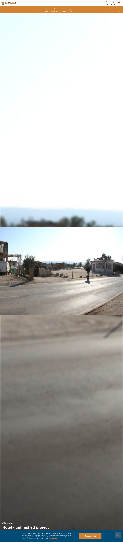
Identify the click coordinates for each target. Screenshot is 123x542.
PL (119, 4)
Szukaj (45, 11)
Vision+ (113, 4)
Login (106, 4)
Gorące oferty (54, 11)
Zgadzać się (90, 536)
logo (8, 3)
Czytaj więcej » (53, 538)
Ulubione (64, 11)
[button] (113, 25)
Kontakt (72, 11)
